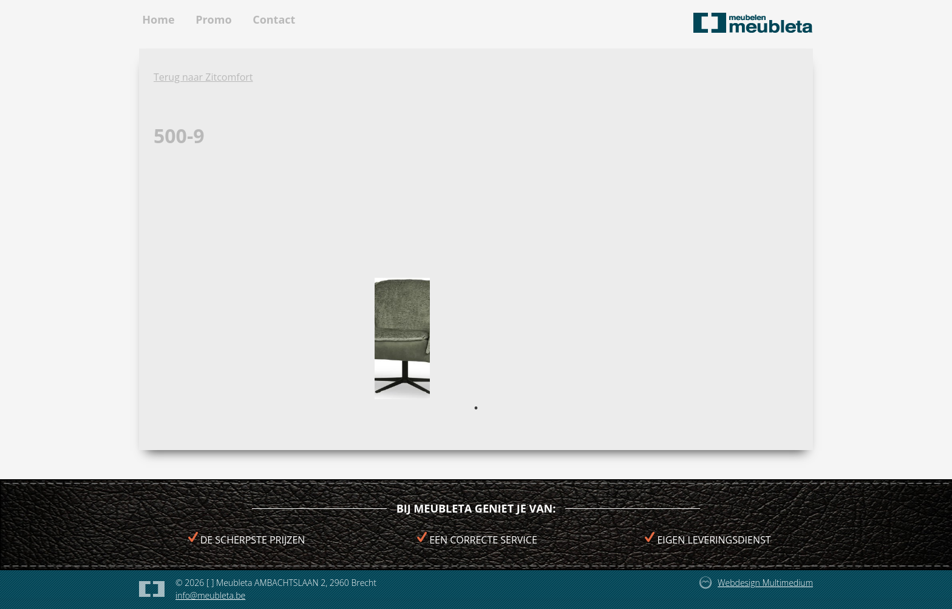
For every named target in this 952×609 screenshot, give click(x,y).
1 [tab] (476, 408)
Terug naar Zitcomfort (203, 77)
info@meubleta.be (210, 595)
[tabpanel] (402, 338)
